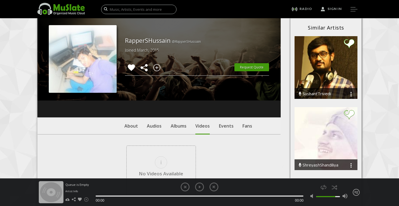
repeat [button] (323, 187)
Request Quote (252, 67)
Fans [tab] (247, 92)
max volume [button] (345, 196)
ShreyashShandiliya (318, 165)
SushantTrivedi (315, 93)
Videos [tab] (202, 95)
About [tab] (131, 92)
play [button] (199, 187)
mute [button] (313, 196)
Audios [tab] (154, 92)
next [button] (213, 187)
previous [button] (185, 187)
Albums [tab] (178, 92)
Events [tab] (226, 92)
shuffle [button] (334, 187)
